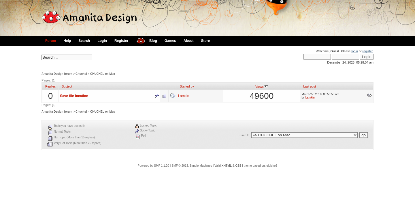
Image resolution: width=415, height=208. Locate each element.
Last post (309, 86)
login (354, 51)
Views (261, 86)
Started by (187, 86)
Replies (50, 86)
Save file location (74, 96)
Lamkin (183, 96)
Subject (67, 86)
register (368, 51)
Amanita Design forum (57, 73)
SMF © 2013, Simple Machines (191, 165)
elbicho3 (271, 165)
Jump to (244, 135)
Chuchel (81, 73)
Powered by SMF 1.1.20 (153, 165)
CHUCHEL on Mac (102, 73)
